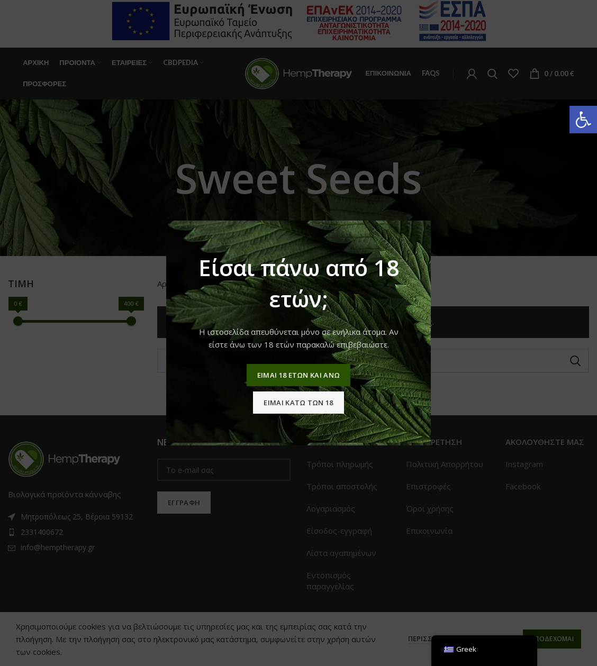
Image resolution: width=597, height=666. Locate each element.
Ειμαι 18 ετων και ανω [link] (298, 375)
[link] (583, 119)
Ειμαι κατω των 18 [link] (298, 402)
